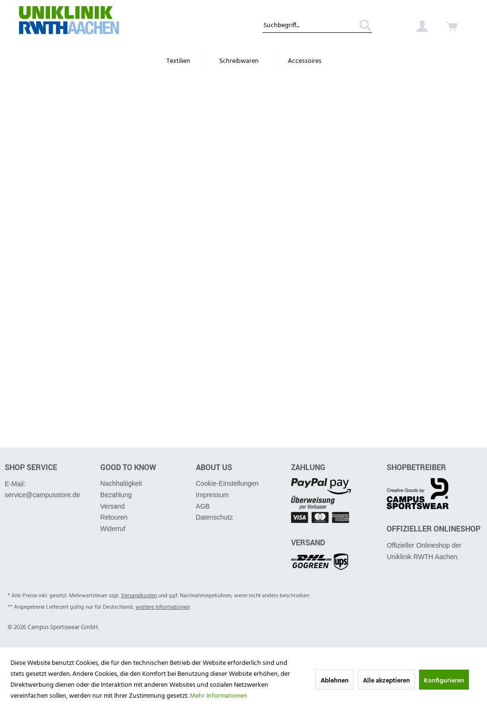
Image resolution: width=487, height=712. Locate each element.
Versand (112, 506)
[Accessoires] (304, 61)
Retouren (114, 517)
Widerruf (113, 528)
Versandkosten (139, 596)
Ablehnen (335, 680)
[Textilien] (178, 61)
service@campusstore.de (42, 495)
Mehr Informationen (218, 696)
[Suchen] (362, 26)
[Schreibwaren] (239, 61)
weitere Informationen (163, 607)
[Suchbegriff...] (317, 26)
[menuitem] (317, 24)
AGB (203, 506)
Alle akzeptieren (386, 680)
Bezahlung (116, 495)
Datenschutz (214, 517)
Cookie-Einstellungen (227, 483)
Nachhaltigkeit (121, 483)
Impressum (212, 495)
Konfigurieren (444, 680)
